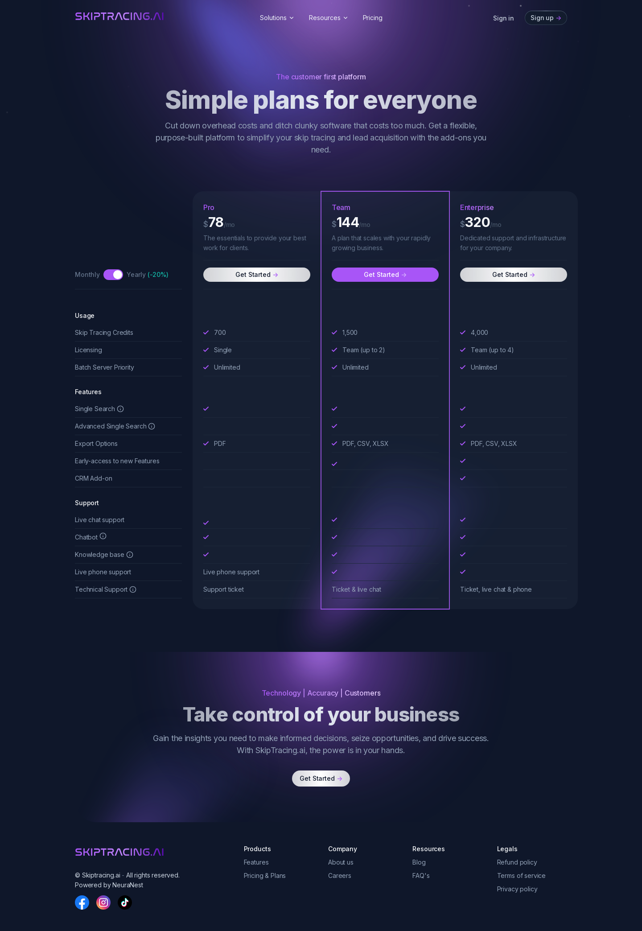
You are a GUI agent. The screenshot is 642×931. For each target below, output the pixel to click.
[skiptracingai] (119, 16)
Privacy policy (517, 889)
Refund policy (517, 862)
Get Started (256, 274)
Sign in (503, 18)
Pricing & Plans (265, 875)
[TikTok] (125, 902)
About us (341, 862)
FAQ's (420, 875)
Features (256, 862)
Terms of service (521, 875)
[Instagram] (103, 902)
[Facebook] (82, 902)
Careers (339, 875)
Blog (418, 862)
